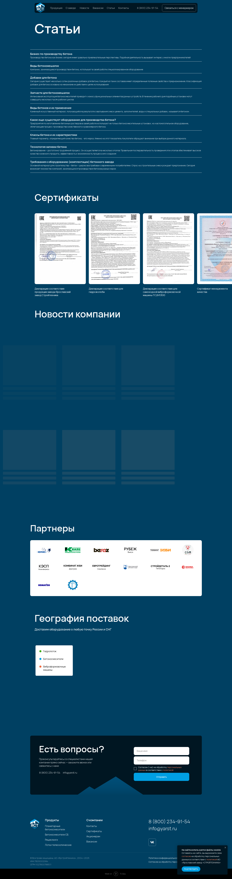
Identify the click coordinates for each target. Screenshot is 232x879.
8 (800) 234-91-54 (147, 8)
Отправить (161, 776)
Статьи (111, 8)
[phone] (161, 760)
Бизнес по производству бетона (51, 54)
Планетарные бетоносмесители (55, 827)
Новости (84, 8)
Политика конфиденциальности (164, 858)
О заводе (71, 8)
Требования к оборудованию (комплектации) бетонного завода (72, 162)
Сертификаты (94, 831)
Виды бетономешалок (44, 66)
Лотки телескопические (58, 845)
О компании (94, 820)
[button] (179, 8)
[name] (161, 751)
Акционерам (93, 836)
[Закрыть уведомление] (225, 847)
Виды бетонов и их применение (50, 108)
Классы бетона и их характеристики (53, 135)
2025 (86, 858)
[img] (40, 8)
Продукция (56, 8)
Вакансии (98, 8)
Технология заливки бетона (48, 147)
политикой (212, 859)
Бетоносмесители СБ (56, 834)
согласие (186, 856)
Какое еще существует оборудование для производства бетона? (73, 120)
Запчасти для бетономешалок (50, 93)
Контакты (123, 8)
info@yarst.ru (70, 772)
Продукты (52, 820)
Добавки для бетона (43, 77)
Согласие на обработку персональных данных (171, 861)
